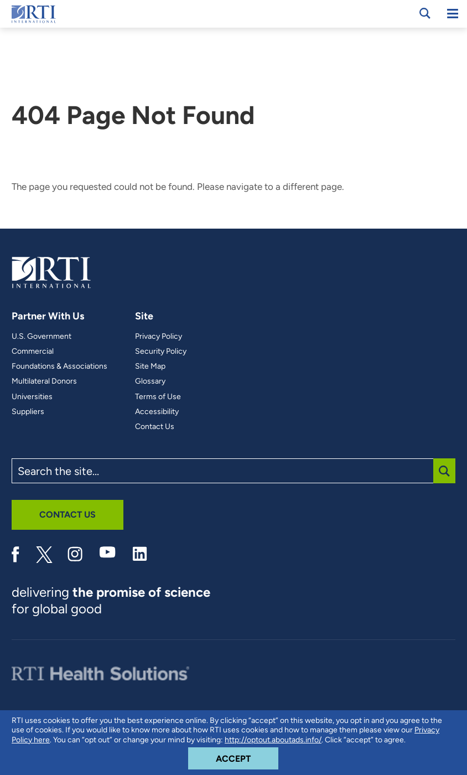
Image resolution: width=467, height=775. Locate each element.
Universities (32, 397)
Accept (247, 755)
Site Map (150, 366)
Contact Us (154, 427)
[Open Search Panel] (425, 13)
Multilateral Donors (44, 381)
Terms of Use (158, 397)
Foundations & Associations (59, 366)
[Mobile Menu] (452, 14)
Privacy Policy (158, 336)
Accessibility (157, 412)
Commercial (33, 351)
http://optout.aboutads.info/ (273, 740)
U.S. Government (41, 336)
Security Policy (160, 351)
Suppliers (28, 412)
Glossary (150, 381)
